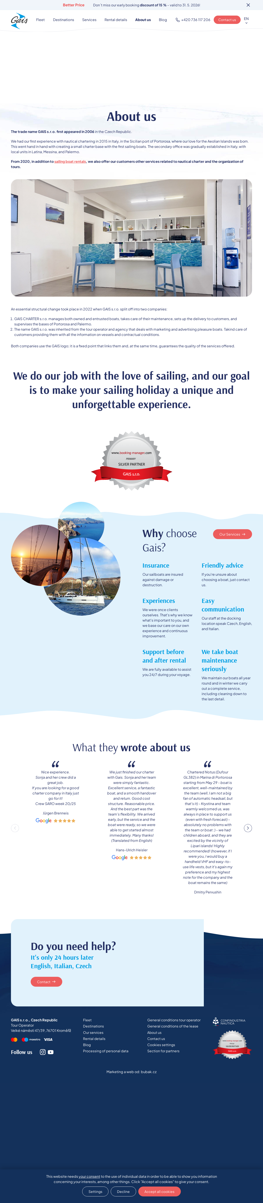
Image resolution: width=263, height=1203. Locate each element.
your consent (89, 1175)
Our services (92, 1033)
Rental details (115, 20)
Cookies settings (161, 1046)
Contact (44, 982)
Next (248, 828)
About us (140, 20)
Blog (158, 20)
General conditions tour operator (174, 1020)
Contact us (227, 20)
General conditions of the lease (173, 1027)
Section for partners (163, 1052)
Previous (15, 828)
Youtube (50, 1053)
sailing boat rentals (70, 161)
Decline (123, 1191)
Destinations (66, 20)
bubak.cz (148, 1072)
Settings (94, 1191)
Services (90, 20)
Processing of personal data (105, 1052)
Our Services (229, 534)
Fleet (45, 20)
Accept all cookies (160, 1191)
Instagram (43, 1053)
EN (246, 18)
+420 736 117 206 (195, 20)
